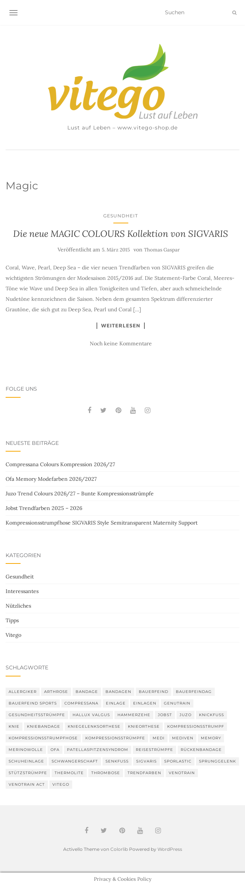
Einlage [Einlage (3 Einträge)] (116, 703)
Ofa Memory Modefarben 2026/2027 (51, 479)
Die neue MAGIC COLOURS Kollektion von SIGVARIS (120, 233)
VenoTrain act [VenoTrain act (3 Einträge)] (27, 784)
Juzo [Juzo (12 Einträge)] (186, 714)
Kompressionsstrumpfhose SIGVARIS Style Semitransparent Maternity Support (101, 522)
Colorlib (119, 849)
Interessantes (22, 591)
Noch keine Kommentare (121, 343)
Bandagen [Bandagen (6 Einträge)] (118, 691)
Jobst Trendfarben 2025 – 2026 (44, 508)
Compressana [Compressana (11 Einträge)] (81, 703)
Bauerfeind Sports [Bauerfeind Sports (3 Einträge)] (33, 703)
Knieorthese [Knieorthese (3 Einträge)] (144, 726)
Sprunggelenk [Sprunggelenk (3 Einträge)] (217, 761)
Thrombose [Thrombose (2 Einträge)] (105, 772)
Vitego (13, 635)
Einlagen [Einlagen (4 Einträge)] (144, 703)
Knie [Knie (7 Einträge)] (14, 726)
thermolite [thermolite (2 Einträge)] (69, 772)
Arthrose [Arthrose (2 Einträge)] (56, 691)
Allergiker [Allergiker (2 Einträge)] (23, 691)
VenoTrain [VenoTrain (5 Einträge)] (182, 772)
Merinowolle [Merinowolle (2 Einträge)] (26, 749)
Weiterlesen (120, 326)
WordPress (169, 849)
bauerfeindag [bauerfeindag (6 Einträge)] (194, 691)
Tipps (12, 620)
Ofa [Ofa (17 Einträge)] (54, 749)
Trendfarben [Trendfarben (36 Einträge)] (144, 772)
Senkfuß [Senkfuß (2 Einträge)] (117, 761)
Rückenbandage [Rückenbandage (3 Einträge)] (201, 749)
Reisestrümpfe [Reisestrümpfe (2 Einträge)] (154, 749)
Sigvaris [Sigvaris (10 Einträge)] (146, 761)
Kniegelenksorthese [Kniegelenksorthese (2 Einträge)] (94, 726)
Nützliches (18, 605)
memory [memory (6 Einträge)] (211, 738)
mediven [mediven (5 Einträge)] (182, 738)
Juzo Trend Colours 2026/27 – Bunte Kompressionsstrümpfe (80, 493)
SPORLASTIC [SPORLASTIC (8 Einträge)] (178, 761)
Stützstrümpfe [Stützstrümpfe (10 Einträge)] (28, 772)
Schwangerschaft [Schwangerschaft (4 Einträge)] (75, 761)
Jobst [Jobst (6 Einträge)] (165, 714)
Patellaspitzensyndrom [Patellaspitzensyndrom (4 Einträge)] (97, 749)
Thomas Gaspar (162, 250)
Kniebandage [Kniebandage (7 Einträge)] (43, 726)
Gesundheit (120, 216)
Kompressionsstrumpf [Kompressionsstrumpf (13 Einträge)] (195, 726)
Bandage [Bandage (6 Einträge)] (87, 691)
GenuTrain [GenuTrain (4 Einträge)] (177, 703)
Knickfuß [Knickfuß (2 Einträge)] (211, 714)
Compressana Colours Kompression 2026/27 (60, 464)
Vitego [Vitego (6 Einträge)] (60, 784)
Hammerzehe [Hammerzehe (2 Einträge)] (133, 714)
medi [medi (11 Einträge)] (159, 738)
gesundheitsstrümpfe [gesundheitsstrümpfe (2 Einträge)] (37, 714)
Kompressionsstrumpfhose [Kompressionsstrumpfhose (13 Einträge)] (43, 738)
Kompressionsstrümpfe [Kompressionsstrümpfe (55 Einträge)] (115, 738)
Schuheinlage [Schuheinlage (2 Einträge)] (26, 761)
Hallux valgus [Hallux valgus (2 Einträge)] (91, 714)
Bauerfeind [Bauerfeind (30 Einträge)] (153, 691)
